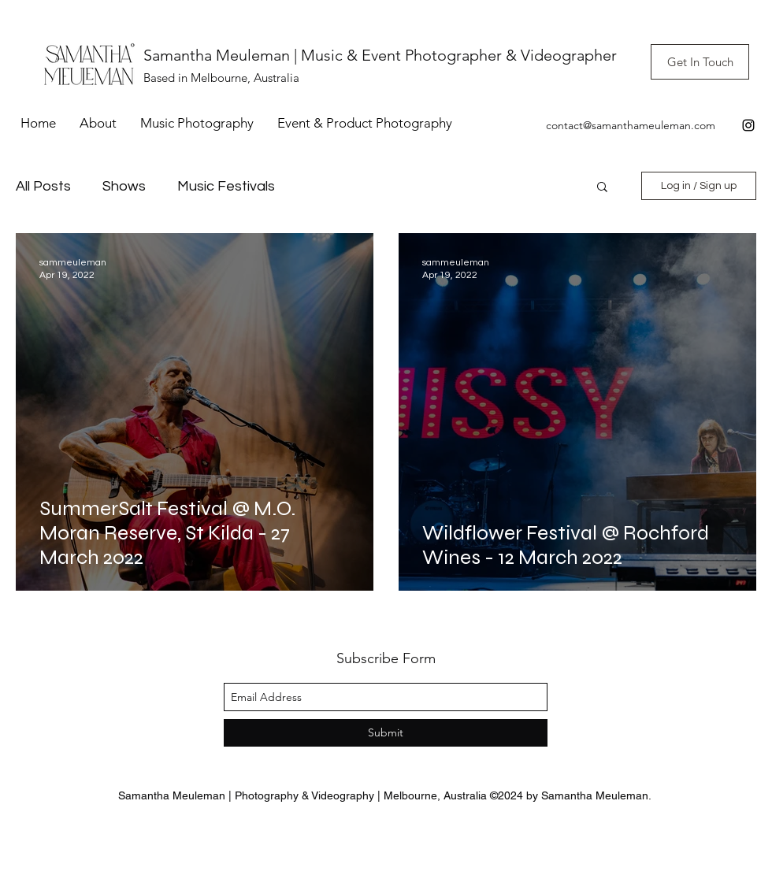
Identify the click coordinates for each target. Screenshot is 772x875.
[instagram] (748, 125)
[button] (602, 188)
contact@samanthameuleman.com (630, 125)
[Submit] (385, 733)
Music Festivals (226, 186)
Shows (124, 186)
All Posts (43, 186)
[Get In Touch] (700, 62)
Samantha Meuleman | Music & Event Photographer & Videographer (380, 55)
